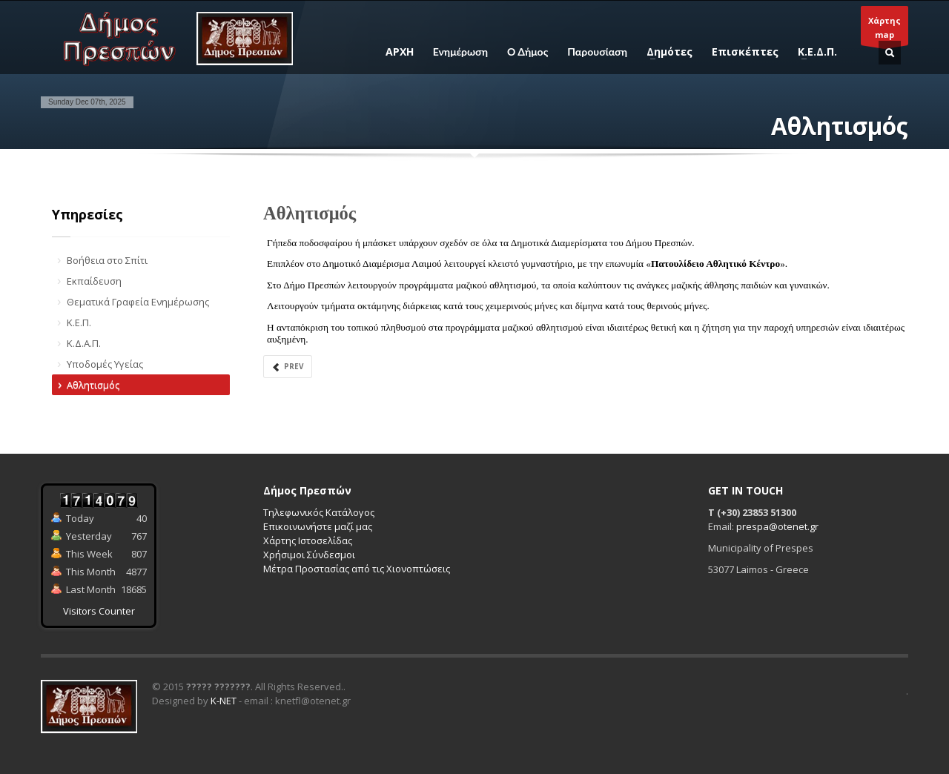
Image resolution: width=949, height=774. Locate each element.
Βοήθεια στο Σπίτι (107, 260)
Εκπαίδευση (94, 281)
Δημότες (665, 52)
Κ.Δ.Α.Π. (84, 343)
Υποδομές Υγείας (105, 364)
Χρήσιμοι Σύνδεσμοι (309, 554)
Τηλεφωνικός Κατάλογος (318, 512)
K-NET (224, 700)
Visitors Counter (99, 611)
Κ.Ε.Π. (79, 322)
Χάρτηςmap (884, 30)
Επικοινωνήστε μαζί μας (317, 526)
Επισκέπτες (745, 52)
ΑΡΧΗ (400, 52)
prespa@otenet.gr (777, 526)
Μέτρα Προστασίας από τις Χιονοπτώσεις (356, 568)
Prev (287, 366)
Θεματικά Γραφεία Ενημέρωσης (138, 301)
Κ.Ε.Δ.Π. (813, 52)
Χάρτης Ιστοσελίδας (307, 540)
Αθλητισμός (93, 384)
